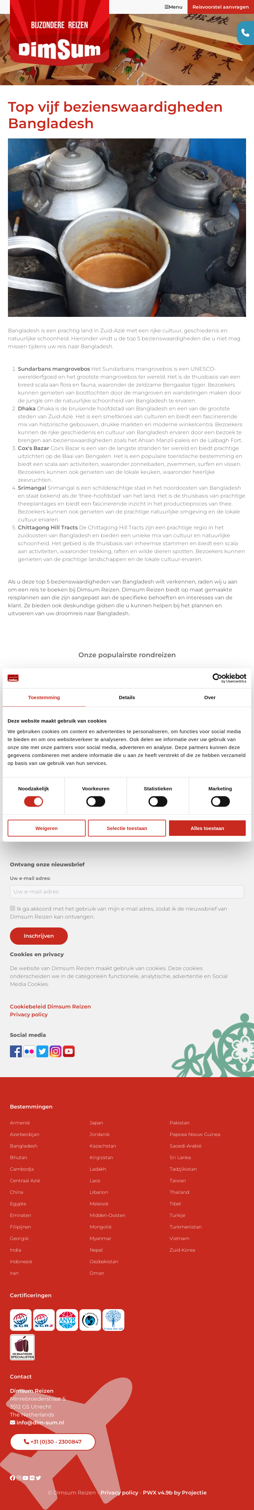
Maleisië (99, 1204)
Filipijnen (20, 1227)
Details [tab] (127, 697)
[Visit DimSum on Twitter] (38, 1478)
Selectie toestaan (127, 828)
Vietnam (180, 1238)
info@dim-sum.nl (37, 1422)
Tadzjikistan (183, 1169)
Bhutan (18, 1157)
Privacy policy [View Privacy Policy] (119, 1493)
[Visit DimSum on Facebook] (16, 1051)
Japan (96, 1123)
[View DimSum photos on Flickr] (29, 1051)
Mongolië (100, 1227)
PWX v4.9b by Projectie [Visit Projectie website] (175, 1493)
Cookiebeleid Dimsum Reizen (50, 1006)
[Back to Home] (59, 33)
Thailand (179, 1192)
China (16, 1192)
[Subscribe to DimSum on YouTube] (69, 1051)
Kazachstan (103, 1146)
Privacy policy (29, 1014)
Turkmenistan (186, 1227)
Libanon (99, 1192)
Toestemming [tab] (44, 697)
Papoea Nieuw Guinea (195, 1134)
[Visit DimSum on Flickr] (33, 1478)
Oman (97, 1273)
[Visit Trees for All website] (113, 1318)
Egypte (18, 1204)
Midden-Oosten (107, 1215)
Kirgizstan (101, 1157)
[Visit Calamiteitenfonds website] (91, 1318)
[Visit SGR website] (21, 1318)
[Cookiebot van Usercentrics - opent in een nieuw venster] (217, 678)
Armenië (20, 1123)
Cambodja (22, 1169)
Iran (14, 1273)
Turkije (177, 1215)
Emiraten (20, 1215)
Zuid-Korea (182, 1250)
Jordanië (99, 1134)
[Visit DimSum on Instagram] (19, 1478)
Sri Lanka (180, 1157)
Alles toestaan (207, 828)
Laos (95, 1181)
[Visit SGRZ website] (44, 1318)
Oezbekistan (104, 1262)
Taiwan (178, 1181)
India (15, 1250)
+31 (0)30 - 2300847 (53, 1442)
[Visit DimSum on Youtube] (26, 1478)
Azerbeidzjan (24, 1134)
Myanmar (100, 1238)
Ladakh (98, 1169)
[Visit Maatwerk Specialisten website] (22, 1345)
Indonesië (21, 1262)
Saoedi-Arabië (185, 1146)
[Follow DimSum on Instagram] (56, 1051)
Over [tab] (210, 697)
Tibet (175, 1204)
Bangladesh (23, 1146)
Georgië (19, 1238)
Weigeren (46, 828)
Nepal (96, 1250)
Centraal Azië (25, 1181)
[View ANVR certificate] (67, 1318)
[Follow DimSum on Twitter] (43, 1051)
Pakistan (180, 1123)
